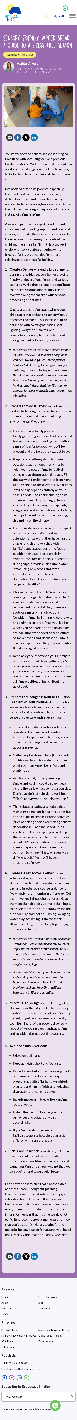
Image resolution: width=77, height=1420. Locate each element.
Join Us (5, 1314)
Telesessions (8, 1346)
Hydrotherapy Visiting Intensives (18, 1335)
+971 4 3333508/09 (17, 1362)
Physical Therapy (10, 1329)
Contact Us (44, 1308)
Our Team (6, 1308)
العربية (59, 16)
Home (4, 1297)
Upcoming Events (47, 1297)
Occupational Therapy (50, 1335)
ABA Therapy (8, 1341)
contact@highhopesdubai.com (25, 1369)
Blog (40, 1302)
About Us (6, 1302)
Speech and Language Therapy (54, 1329)
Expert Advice (45, 1341)
